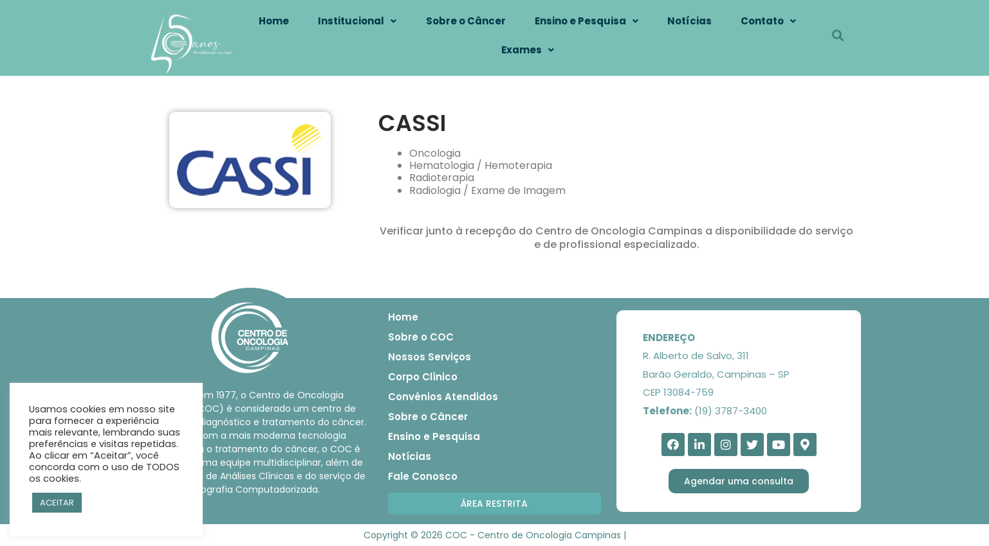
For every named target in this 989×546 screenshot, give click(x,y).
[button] (494, 504)
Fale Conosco (423, 476)
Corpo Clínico (423, 376)
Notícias (689, 21)
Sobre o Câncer (466, 21)
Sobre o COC (421, 337)
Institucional (357, 21)
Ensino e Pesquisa (586, 21)
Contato (768, 21)
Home (274, 21)
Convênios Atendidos (443, 396)
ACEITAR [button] (57, 503)
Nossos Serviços (429, 357)
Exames (527, 50)
